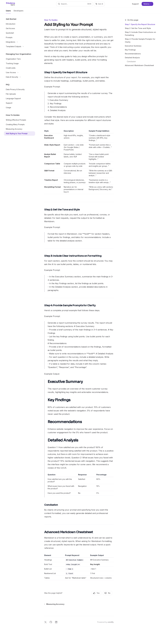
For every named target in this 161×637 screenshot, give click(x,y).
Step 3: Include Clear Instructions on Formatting (140, 33)
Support (135, 4)
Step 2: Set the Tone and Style (138, 28)
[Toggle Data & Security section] (19, 77)
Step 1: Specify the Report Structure (140, 24)
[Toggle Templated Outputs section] (19, 46)
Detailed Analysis (132, 58)
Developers (18, 12)
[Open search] (74, 4)
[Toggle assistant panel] (99, 4)
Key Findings (130, 50)
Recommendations (133, 54)
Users (8, 12)
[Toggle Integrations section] (19, 42)
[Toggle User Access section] (19, 72)
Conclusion (131, 61)
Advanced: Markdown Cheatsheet (139, 65)
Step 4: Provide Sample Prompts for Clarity (140, 40)
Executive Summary (133, 46)
